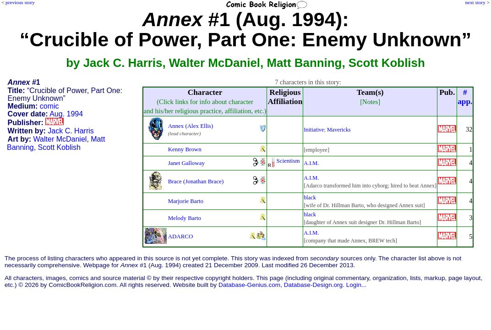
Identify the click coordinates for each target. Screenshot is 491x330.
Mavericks (339, 129)
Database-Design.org (313, 284)
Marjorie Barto (185, 201)
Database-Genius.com (249, 284)
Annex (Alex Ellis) (190, 125)
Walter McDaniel (60, 139)
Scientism (288, 160)
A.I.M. (311, 163)
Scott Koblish (59, 147)
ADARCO (180, 236)
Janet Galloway (186, 163)
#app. (465, 97)
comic (49, 106)
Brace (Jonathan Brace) (196, 181)
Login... (356, 284)
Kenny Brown (185, 149)
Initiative (314, 129)
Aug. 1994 (66, 114)
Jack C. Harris (70, 131)
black (310, 197)
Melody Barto (184, 217)
